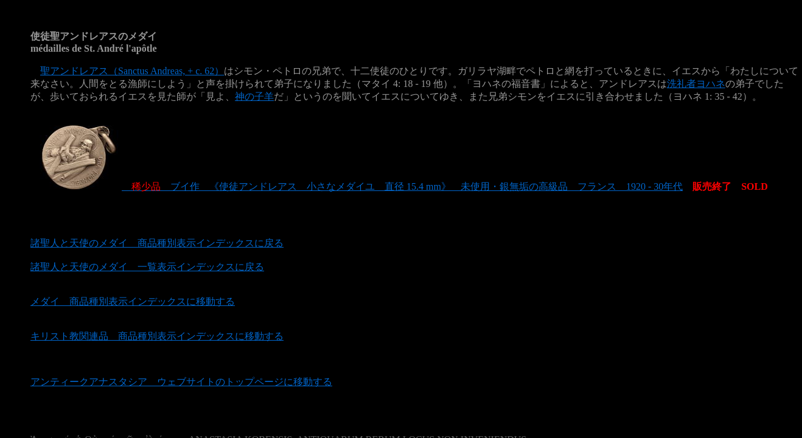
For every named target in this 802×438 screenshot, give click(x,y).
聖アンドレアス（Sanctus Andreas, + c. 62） (132, 71)
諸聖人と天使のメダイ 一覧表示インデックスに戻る (147, 267)
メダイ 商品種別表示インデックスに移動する (132, 301)
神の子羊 (254, 96)
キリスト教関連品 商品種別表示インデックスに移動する (157, 336)
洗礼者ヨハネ (696, 83)
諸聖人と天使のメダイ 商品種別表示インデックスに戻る (157, 243)
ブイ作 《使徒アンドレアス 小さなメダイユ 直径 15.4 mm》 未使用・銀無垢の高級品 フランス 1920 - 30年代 (356, 186)
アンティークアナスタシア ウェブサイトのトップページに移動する (181, 382)
